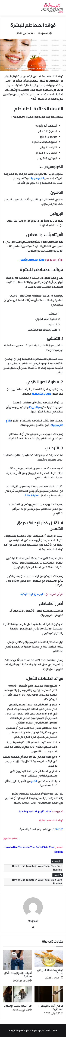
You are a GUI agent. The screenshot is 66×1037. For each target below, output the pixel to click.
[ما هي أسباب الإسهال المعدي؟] (48, 994)
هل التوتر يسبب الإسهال (18, 1006)
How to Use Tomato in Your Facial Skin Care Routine (37, 868)
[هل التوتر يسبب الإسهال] (17, 994)
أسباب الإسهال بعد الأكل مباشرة (18, 975)
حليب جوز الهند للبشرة (32, 594)
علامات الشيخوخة (41, 394)
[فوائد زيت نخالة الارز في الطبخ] (48, 958)
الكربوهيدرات (36, 178)
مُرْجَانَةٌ (59, 829)
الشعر (34, 781)
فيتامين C (35, 407)
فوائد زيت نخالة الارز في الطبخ (50, 972)
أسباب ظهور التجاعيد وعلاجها (35, 811)
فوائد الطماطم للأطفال (32, 260)
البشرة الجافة (32, 495)
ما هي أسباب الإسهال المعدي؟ (51, 1007)
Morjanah (43, 33)
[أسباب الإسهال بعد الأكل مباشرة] (17, 960)
